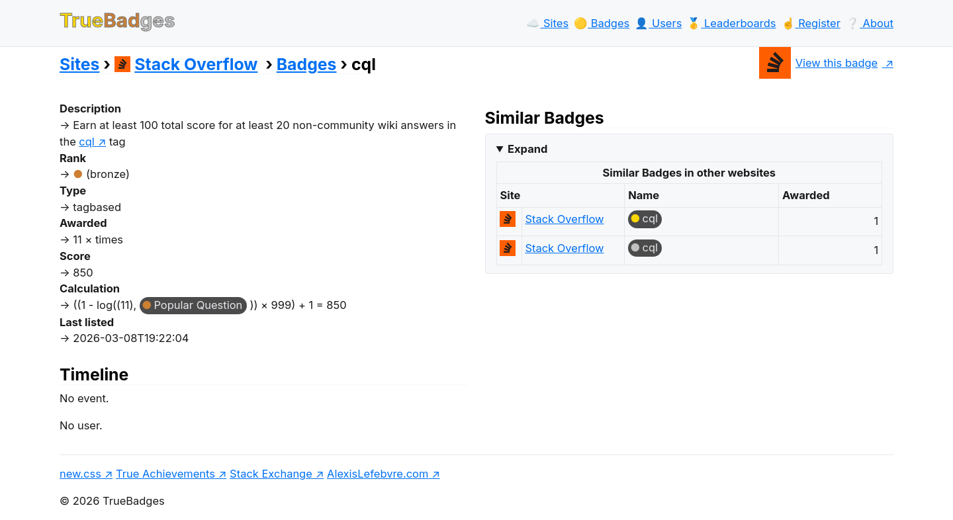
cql (650, 218)
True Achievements (165, 473)
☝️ (811, 23)
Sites (79, 64)
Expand (527, 148)
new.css (80, 473)
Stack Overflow (186, 64)
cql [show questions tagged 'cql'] (86, 141)
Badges (307, 64)
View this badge (818, 63)
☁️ (547, 23)
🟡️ (601, 23)
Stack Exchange (271, 473)
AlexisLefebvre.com (377, 473)
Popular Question (198, 305)
